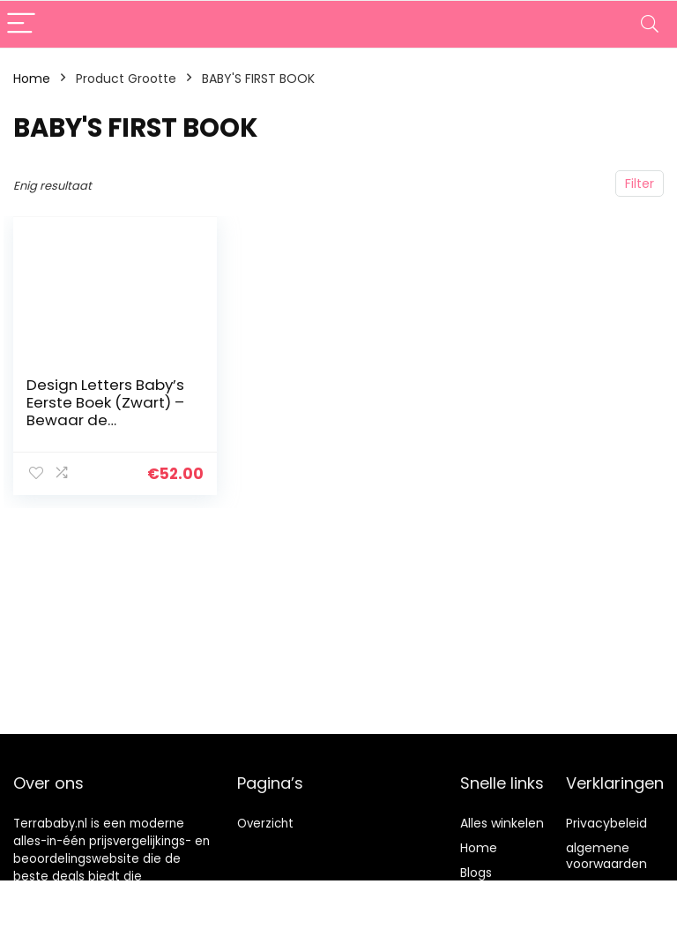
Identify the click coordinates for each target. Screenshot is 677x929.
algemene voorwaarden (606, 856)
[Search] (650, 24)
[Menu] (21, 24)
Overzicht (265, 823)
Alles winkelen (502, 823)
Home (31, 78)
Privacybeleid (606, 823)
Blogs (476, 872)
